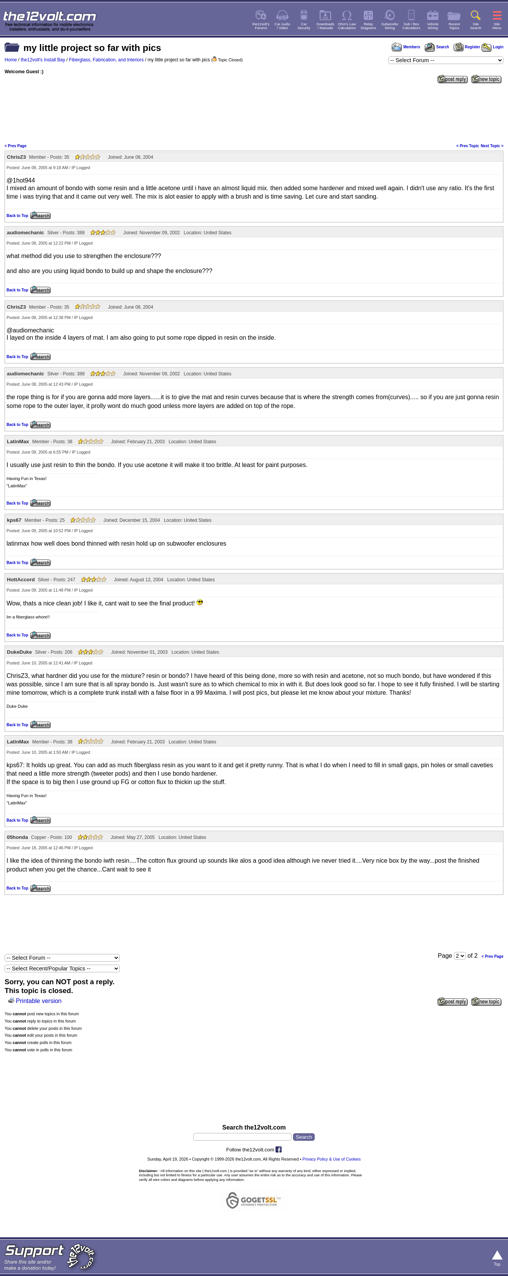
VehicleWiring (433, 26)
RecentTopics (454, 26)
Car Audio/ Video (282, 26)
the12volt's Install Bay (43, 59)
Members (406, 47)
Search (436, 47)
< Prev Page (15, 146)
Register (467, 47)
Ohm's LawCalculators (347, 26)
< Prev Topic (468, 146)
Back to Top (17, 216)
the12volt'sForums (260, 26)
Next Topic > (492, 146)
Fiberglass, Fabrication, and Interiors (106, 59)
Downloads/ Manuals (325, 26)
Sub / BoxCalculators (411, 26)
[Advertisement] (254, 113)
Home (11, 59)
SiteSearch (476, 26)
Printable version (38, 1001)
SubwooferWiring (390, 26)
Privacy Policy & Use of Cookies (331, 1159)
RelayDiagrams (368, 26)
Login (492, 47)
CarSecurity (303, 26)
